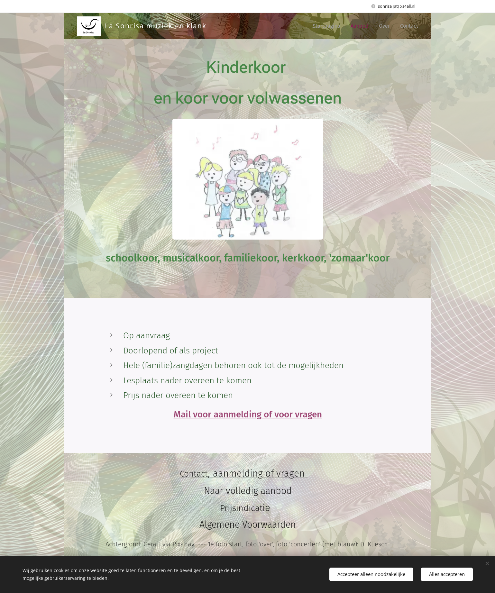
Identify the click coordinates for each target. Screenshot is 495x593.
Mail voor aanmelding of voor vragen (247, 414)
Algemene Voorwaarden (247, 525)
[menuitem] (328, 26)
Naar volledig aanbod (247, 491)
